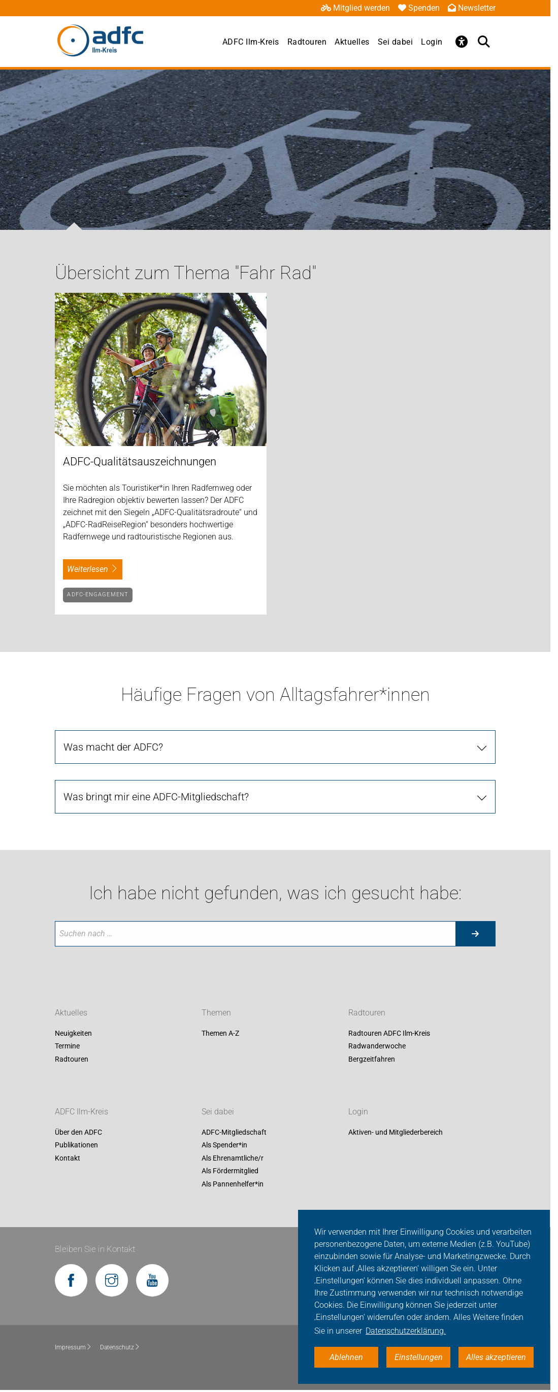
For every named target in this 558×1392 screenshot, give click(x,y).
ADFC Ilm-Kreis (250, 42)
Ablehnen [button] (346, 1357)
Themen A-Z (220, 1033)
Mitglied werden (355, 8)
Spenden (419, 8)
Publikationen (76, 1145)
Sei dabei (395, 42)
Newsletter (472, 8)
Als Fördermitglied (230, 1171)
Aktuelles (352, 42)
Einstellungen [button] (419, 1357)
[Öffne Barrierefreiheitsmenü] (462, 42)
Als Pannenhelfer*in (233, 1184)
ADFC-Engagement (97, 594)
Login (432, 42)
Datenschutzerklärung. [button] (406, 1331)
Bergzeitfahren (371, 1059)
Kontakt (67, 1158)
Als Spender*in (224, 1145)
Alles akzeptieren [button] (496, 1357)
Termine (67, 1046)
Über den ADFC (78, 1132)
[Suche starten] (475, 934)
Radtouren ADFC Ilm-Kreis (389, 1033)
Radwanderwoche (377, 1046)
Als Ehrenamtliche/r (233, 1158)
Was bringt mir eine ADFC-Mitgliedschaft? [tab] (156, 797)
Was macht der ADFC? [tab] (113, 747)
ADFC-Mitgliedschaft (234, 1132)
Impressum (73, 1347)
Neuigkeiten (73, 1033)
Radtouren (307, 42)
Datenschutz (120, 1347)
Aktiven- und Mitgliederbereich (395, 1132)
